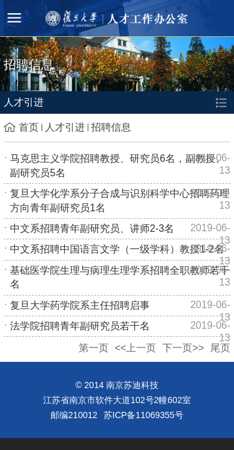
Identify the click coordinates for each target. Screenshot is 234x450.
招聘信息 (111, 127)
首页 (29, 127)
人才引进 (65, 127)
